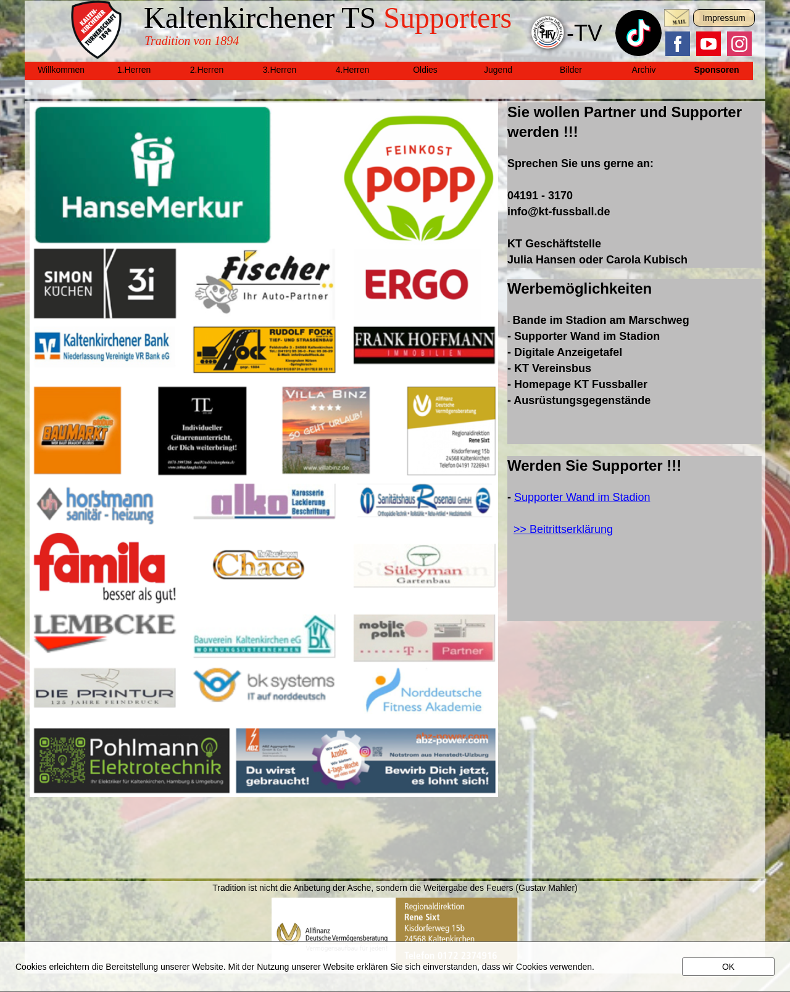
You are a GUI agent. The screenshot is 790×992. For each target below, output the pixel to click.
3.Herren (279, 70)
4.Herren (352, 70)
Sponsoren (716, 70)
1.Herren (134, 70)
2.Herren (206, 70)
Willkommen (61, 70)
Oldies (425, 70)
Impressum (723, 18)
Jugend (498, 70)
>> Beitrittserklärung (563, 529)
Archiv (644, 70)
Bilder (571, 70)
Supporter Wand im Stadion (582, 497)
